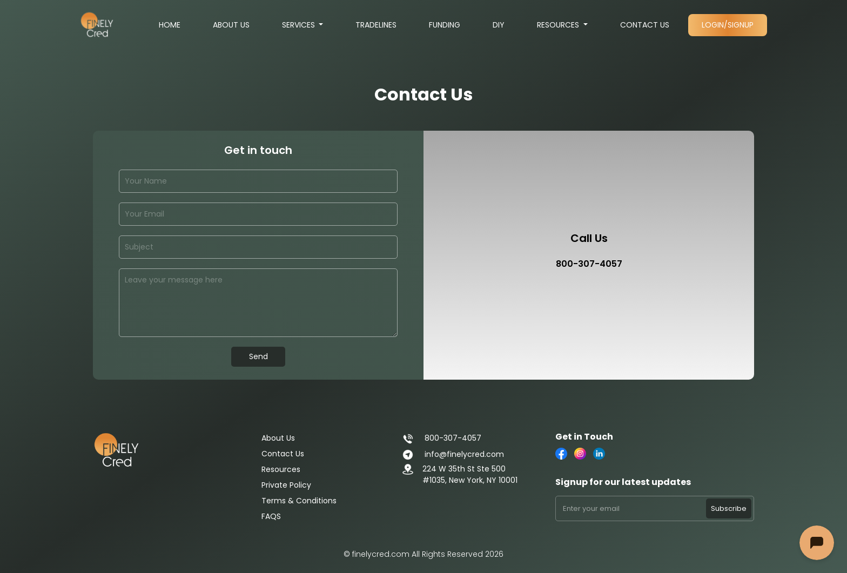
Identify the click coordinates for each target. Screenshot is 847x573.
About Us (231, 24)
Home (169, 24)
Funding (444, 24)
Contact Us (644, 24)
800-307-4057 (441, 438)
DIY (499, 24)
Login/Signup (728, 24)
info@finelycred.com (453, 454)
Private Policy (286, 485)
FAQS (271, 516)
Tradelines (375, 24)
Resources (559, 24)
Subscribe (729, 508)
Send (258, 356)
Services (299, 24)
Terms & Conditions (299, 500)
